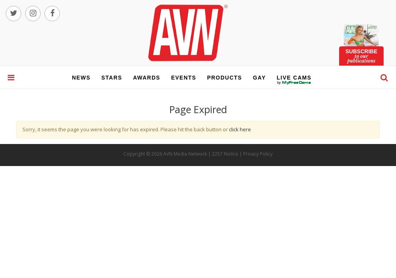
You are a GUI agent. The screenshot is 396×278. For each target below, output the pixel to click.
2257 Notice (225, 154)
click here (240, 129)
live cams (294, 82)
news (81, 78)
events (183, 78)
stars (111, 78)
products (224, 78)
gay (259, 78)
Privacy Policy (258, 154)
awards (146, 78)
